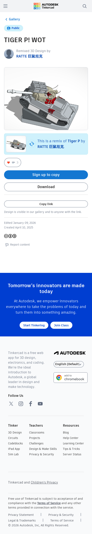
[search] (84, 6)
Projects (34, 438)
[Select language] (68, 364)
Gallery (12, 19)
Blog (66, 432)
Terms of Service (49, 503)
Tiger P (74, 140)
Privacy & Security (41, 454)
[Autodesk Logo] (70, 353)
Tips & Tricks (71, 449)
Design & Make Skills (43, 449)
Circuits (13, 438)
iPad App (14, 449)
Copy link (46, 204)
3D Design (15, 432)
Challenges (36, 443)
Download (46, 186)
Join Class (61, 325)
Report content (17, 245)
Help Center (70, 438)
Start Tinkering (34, 325)
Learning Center (73, 443)
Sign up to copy (46, 174)
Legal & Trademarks (22, 520)
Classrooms (36, 432)
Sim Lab (13, 454)
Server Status (72, 454)
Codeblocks (15, 443)
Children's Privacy (44, 482)
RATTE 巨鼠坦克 (29, 56)
